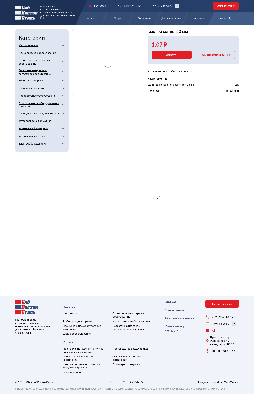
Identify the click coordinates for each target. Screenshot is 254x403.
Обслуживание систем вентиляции (126, 367)
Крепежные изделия (31, 96)
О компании (144, 18)
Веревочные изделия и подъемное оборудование (35, 81)
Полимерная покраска (126, 373)
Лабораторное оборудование (37, 104)
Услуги (117, 18)
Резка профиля (72, 381)
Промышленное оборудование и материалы (39, 113)
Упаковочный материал (33, 137)
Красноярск (99, 5)
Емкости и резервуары (32, 89)
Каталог (91, 18)
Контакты (198, 18)
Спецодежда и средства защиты (39, 122)
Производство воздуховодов (130, 357)
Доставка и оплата (171, 18)
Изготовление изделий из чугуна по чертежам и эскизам (83, 359)
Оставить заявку (226, 5)
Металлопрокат (28, 54)
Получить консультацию (215, 63)
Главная (20, 30)
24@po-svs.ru (168, 6)
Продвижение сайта (209, 391)
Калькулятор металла (175, 337)
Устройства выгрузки (32, 144)
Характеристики (157, 80)
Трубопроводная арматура (35, 129)
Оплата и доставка (182, 80)
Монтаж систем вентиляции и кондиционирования (81, 374)
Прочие (136, 30)
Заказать (171, 63)
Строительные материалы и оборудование (59, 30)
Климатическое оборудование (37, 61)
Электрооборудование (32, 152)
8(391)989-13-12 (132, 5)
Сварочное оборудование (110, 30)
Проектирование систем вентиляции (78, 367)
